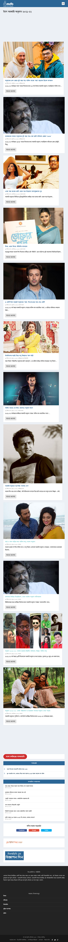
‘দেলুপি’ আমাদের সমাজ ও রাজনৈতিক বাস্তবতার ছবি (17, 798)
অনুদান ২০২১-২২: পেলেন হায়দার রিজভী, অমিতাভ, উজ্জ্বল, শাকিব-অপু (26, 651)
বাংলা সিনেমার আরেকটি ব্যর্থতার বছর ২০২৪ (17, 769)
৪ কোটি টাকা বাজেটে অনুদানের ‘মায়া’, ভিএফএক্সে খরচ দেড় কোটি (25, 302)
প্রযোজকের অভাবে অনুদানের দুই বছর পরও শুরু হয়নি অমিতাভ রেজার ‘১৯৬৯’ (28, 136)
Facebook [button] (21, 830)
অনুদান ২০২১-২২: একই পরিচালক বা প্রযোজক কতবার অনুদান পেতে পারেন (27, 711)
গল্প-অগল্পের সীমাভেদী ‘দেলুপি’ (12, 805)
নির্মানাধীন (26, 358)
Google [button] (34, 830)
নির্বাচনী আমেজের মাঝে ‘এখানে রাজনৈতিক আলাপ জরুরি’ (18, 811)
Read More (10, 91)
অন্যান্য (19, 544)
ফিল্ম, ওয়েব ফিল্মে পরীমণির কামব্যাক (16, 246)
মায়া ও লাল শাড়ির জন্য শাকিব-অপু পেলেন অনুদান (20, 542)
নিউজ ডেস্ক (9, 83)
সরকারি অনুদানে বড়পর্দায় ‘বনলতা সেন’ (17, 486)
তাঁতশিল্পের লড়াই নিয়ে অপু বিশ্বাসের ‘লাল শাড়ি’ (19, 356)
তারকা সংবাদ (22, 194)
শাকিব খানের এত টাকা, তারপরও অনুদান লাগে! (19, 408)
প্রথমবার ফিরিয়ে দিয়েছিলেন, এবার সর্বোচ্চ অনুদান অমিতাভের (23, 597)
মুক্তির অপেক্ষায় (6, 909)
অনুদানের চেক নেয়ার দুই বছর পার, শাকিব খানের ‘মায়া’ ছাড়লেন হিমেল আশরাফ (29, 81)
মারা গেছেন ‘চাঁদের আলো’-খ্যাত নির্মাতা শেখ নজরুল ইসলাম (19, 786)
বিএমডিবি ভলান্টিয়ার (21, 940)
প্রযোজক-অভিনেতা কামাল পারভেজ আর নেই (15, 792)
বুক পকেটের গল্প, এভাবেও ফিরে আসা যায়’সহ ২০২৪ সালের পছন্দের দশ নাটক (25, 773)
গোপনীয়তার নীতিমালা (32, 940)
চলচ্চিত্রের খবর (22, 83)
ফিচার (4, 896)
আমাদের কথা (13, 940)
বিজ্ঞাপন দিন (47, 940)
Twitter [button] (46, 830)
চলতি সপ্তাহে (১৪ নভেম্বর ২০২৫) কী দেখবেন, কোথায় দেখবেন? (20, 817)
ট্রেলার (4, 913)
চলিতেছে (5, 900)
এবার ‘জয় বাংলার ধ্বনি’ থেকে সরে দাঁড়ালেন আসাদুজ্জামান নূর (23, 191)
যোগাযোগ (41, 940)
